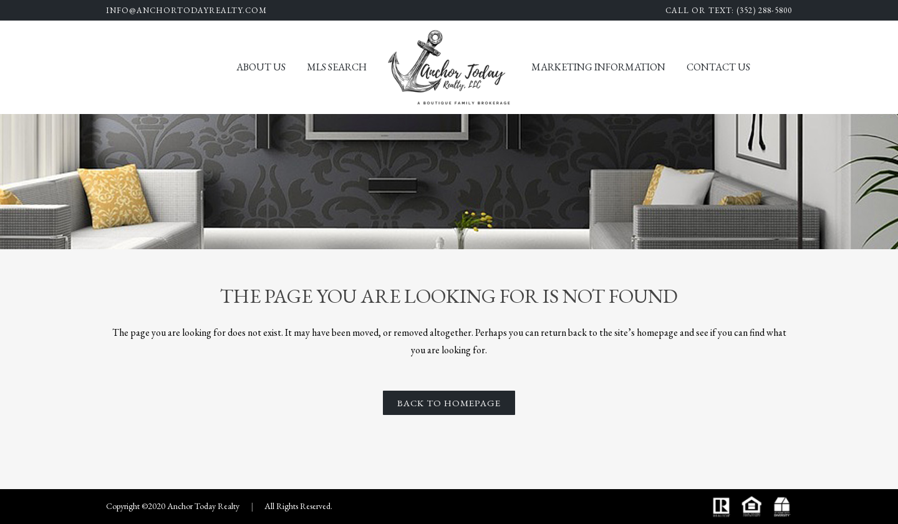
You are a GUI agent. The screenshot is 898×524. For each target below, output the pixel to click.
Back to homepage (449, 403)
